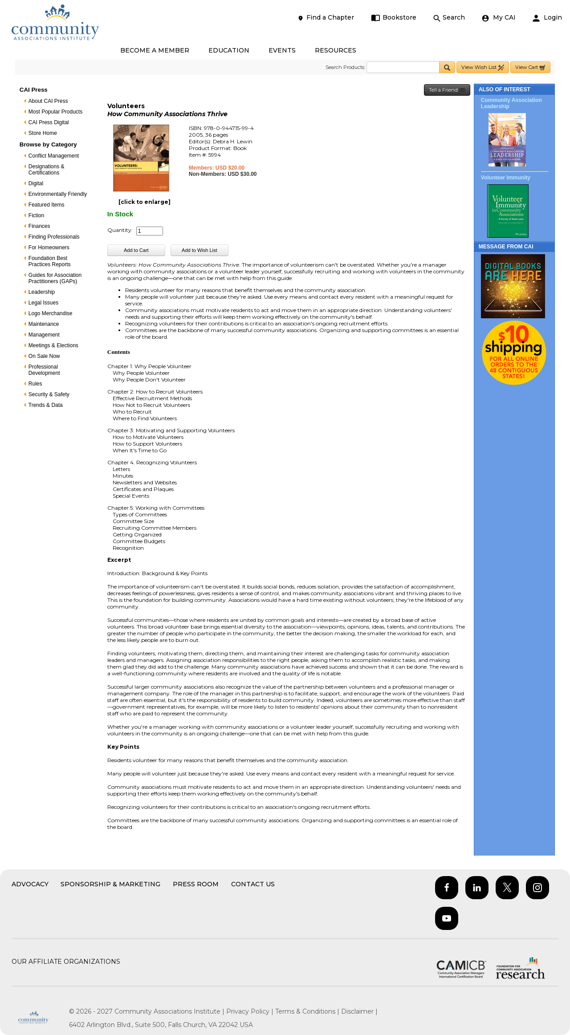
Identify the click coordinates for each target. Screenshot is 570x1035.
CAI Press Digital (48, 122)
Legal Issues (43, 303)
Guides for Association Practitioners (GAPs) (54, 278)
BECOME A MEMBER (154, 50)
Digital (35, 183)
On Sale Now (44, 356)
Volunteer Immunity (505, 178)
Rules (35, 384)
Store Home (42, 133)
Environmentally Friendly (57, 194)
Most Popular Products (55, 112)
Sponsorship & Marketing (110, 884)
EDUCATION (228, 50)
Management (44, 335)
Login (547, 17)
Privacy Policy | (250, 1011)
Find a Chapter (325, 17)
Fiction (36, 215)
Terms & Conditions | (308, 1011)
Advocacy (30, 884)
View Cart (530, 67)
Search (449, 17)
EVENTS (282, 50)
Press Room (196, 884)
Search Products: (345, 67)
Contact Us (253, 884)
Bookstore (394, 17)
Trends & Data (45, 405)
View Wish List (482, 67)
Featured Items (46, 205)
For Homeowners (48, 247)
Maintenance (43, 324)
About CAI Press (48, 101)
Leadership (41, 292)
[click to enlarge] (144, 202)
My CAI (499, 17)
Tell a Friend (447, 90)
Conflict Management (53, 156)
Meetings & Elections (53, 345)
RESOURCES (335, 50)
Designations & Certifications (46, 169)
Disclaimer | (359, 1011)
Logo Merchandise (50, 313)
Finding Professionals (54, 237)
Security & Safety (48, 394)
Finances (39, 226)
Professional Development (44, 370)
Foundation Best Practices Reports (49, 261)
